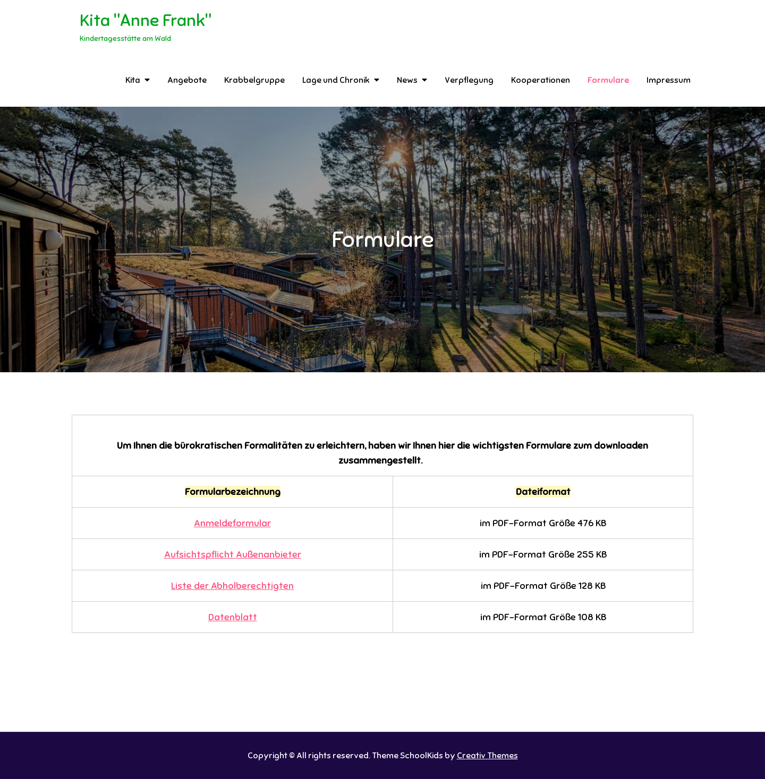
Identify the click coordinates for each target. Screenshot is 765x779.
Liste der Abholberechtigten (232, 586)
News (407, 80)
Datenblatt (232, 617)
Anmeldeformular (232, 523)
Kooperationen (540, 80)
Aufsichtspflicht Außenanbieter (232, 554)
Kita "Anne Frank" (145, 20)
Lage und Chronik (336, 80)
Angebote (187, 80)
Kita (132, 80)
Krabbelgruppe (254, 80)
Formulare (608, 80)
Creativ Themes (487, 755)
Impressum (669, 80)
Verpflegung (469, 80)
